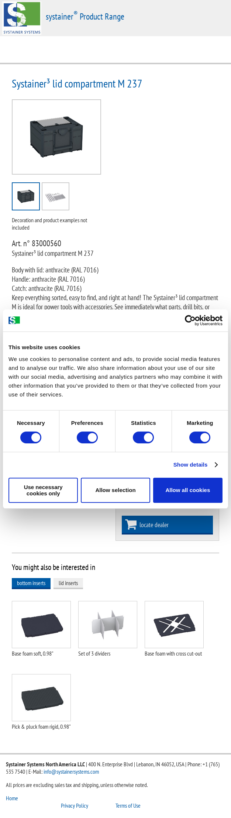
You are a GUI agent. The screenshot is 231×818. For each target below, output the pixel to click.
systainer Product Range (85, 16)
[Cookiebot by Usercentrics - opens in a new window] (190, 320)
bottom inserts (31, 583)
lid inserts (68, 583)
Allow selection (115, 490)
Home (12, 798)
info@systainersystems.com (71, 771)
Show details (190, 464)
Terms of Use (128, 805)
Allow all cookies (187, 490)
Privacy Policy (74, 805)
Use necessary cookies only (43, 490)
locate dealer (154, 524)
